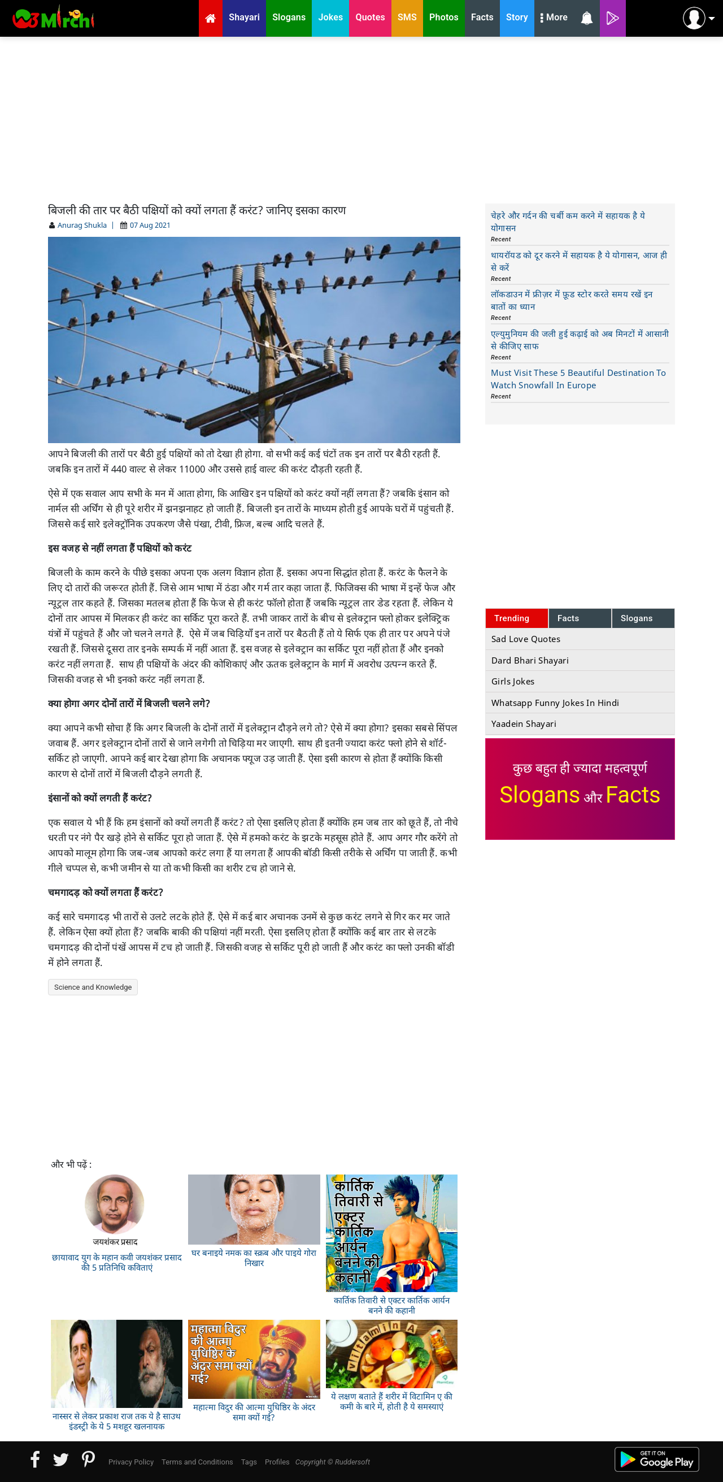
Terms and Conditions (197, 1462)
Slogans (637, 618)
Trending (512, 618)
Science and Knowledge (93, 987)
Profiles (277, 1462)
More (554, 18)
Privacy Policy (131, 1462)
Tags (249, 1462)
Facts (569, 618)
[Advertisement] (361, 119)
